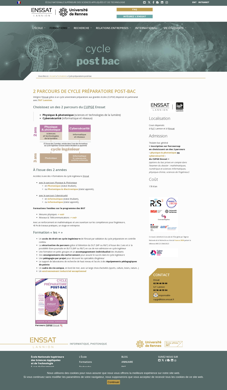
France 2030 (179, 240)
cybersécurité (156, 155)
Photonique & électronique (63, 189)
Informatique (55, 198)
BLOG (124, 356)
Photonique (54, 185)
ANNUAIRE (127, 361)
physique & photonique (163, 152)
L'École (83, 356)
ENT (194, 2)
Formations (62, 76)
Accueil (52, 76)
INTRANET (203, 2)
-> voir (60, 214)
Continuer (113, 382)
